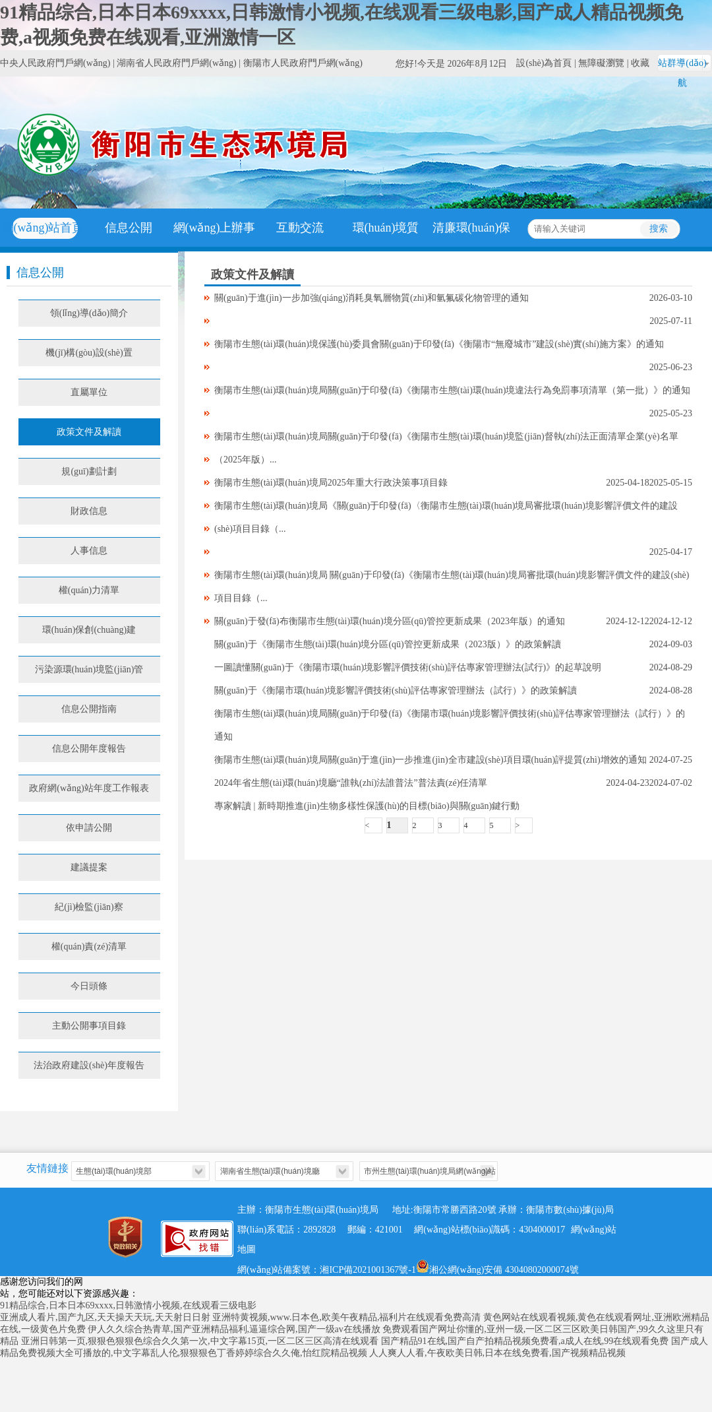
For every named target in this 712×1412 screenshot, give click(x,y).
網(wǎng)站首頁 (43, 227)
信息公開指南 (89, 709)
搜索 (658, 229)
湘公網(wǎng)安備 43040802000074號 (497, 1266)
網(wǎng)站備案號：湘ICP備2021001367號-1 (326, 1270)
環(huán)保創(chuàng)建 (89, 630)
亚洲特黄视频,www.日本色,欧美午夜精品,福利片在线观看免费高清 (346, 1317)
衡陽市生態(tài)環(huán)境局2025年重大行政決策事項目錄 (331, 483)
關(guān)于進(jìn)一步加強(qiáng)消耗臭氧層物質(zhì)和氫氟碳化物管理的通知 (371, 298)
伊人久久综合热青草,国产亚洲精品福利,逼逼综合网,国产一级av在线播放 (234, 1329)
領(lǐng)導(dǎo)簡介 (89, 313)
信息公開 (128, 227)
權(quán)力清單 (89, 590)
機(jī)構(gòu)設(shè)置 (88, 353)
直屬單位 (89, 392)
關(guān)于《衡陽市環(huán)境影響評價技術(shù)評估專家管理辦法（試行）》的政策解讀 (395, 690)
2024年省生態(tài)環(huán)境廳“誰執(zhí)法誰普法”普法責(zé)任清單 (350, 783)
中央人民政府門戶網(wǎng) (55, 63)
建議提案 (89, 867)
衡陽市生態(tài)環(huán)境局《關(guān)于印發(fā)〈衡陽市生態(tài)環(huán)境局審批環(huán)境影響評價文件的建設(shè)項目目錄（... (446, 517)
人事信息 (89, 551)
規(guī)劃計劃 (88, 471)
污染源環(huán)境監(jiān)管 (89, 669)
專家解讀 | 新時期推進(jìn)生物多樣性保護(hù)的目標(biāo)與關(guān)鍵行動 (366, 806)
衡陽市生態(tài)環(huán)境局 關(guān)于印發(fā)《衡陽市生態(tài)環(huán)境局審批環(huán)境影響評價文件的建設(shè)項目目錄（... (451, 586)
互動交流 (300, 227)
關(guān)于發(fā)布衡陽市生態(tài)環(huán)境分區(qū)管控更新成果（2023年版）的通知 (389, 621)
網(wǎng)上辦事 (214, 227)
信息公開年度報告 (89, 749)
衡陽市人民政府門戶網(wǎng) (303, 63)
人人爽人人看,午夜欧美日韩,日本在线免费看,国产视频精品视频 (497, 1353)
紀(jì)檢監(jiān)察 (89, 907)
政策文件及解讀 (89, 432)
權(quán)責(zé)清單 (89, 946)
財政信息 (89, 511)
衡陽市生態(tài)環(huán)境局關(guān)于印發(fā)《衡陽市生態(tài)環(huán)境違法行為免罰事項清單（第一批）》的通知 (452, 390)
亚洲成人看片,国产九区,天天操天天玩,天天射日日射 (105, 1317)
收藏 (640, 63)
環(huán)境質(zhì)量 (386, 247)
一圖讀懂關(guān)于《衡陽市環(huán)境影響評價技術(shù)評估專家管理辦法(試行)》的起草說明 (407, 667)
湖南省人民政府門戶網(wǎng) (176, 63)
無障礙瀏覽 (601, 63)
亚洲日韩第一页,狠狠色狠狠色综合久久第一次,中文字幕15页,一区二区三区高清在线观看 (200, 1341)
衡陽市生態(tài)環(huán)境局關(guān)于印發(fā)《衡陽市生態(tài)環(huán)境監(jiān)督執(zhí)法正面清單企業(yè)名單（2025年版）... (446, 448)
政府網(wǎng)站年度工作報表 (88, 788)
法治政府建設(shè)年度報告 (89, 1065)
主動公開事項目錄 (89, 1026)
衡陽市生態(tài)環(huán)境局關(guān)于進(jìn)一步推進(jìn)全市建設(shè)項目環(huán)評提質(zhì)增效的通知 (430, 760)
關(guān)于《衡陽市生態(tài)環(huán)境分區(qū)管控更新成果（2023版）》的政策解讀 (387, 644)
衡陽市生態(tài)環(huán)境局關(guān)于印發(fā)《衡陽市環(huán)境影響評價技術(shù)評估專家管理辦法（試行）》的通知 (449, 725)
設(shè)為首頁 (544, 63)
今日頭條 (89, 986)
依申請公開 (89, 828)
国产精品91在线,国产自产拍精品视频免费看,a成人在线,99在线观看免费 (525, 1341)
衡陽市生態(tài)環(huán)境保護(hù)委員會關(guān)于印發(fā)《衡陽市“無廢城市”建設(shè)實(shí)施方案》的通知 (439, 344)
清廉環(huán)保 (471, 227)
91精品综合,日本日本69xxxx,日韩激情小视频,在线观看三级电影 (128, 1305)
